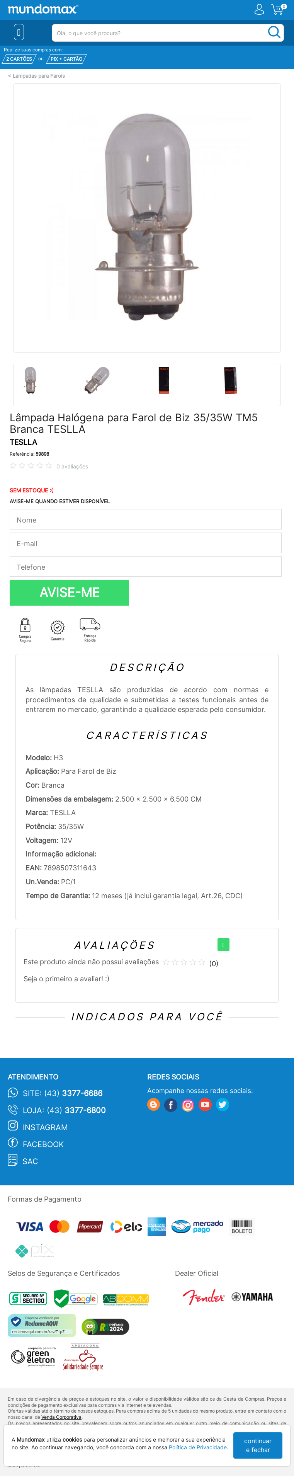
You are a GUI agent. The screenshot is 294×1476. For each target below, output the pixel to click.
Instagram (45, 1127)
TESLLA (23, 442)
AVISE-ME (69, 592)
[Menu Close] (19, 32)
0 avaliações (72, 466)
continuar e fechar (258, 1445)
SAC (30, 1161)
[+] (223, 944)
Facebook (43, 1144)
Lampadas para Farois (39, 76)
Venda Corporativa (61, 1417)
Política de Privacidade (198, 1447)
